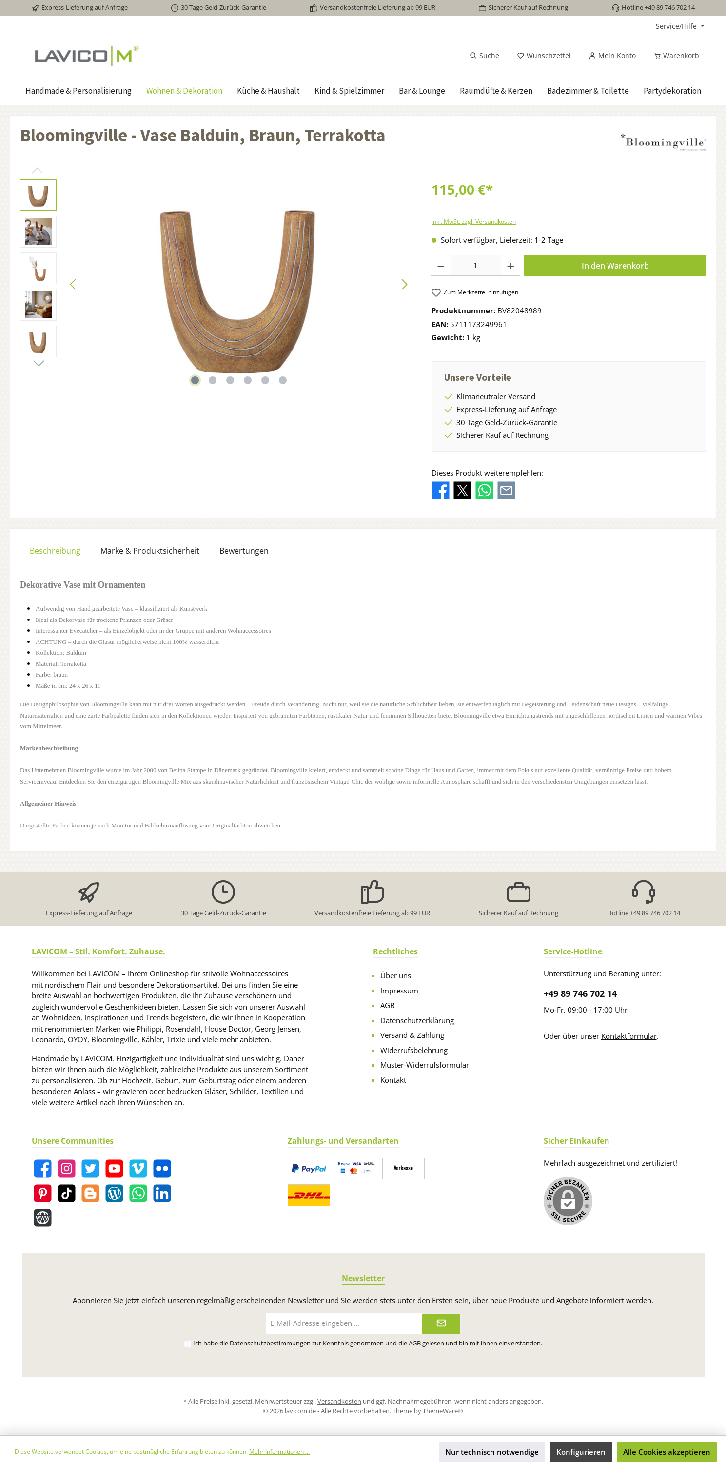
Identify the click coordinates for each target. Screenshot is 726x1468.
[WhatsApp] (138, 1193)
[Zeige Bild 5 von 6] (265, 380)
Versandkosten (339, 1401)
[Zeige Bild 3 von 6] (230, 380)
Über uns (395, 975)
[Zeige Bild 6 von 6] (283, 380)
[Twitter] (90, 1168)
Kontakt (393, 1080)
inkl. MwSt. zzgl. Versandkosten (474, 221)
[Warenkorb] (673, 55)
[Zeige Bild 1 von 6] (195, 380)
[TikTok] (67, 1193)
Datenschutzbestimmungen (270, 1343)
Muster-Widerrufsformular (424, 1065)
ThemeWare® (443, 1410)
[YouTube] (114, 1168)
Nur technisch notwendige (492, 1452)
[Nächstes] (404, 284)
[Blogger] (90, 1193)
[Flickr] (162, 1168)
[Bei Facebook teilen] (440, 490)
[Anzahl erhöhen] (511, 265)
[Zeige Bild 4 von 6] (248, 380)
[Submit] (441, 1323)
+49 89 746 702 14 (580, 993)
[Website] (43, 1218)
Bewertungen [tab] (244, 550)
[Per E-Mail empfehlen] (506, 490)
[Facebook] (43, 1168)
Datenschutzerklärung (417, 1020)
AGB (387, 1005)
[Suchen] (484, 55)
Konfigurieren (581, 1452)
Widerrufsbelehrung (414, 1050)
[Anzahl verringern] (441, 265)
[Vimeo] (138, 1168)
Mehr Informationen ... (279, 1451)
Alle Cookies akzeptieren (666, 1452)
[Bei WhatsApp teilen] (484, 490)
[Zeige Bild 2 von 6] (212, 380)
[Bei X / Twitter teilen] (462, 490)
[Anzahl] (476, 265)
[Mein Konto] (612, 55)
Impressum (399, 990)
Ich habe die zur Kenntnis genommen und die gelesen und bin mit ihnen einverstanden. (367, 1343)
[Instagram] (67, 1168)
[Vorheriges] (73, 284)
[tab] (55, 550)
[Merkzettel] (543, 55)
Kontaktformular (629, 1036)
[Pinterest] (43, 1193)
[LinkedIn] (162, 1193)
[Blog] (114, 1193)
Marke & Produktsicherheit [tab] (149, 550)
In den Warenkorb (615, 265)
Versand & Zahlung (412, 1035)
